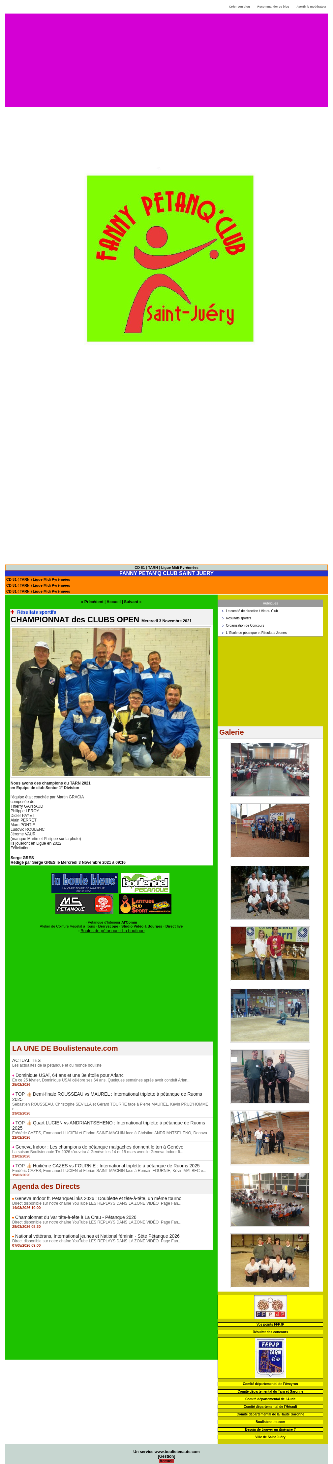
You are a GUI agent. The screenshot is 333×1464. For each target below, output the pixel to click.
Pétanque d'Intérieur (112, 922)
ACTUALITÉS (26, 1060)
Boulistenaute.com (270, 1422)
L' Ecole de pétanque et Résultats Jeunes (256, 633)
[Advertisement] (166, 60)
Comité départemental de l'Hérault (270, 1407)
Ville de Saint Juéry (270, 1437)
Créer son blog (239, 6)
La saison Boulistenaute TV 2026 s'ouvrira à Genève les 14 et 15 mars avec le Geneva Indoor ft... (97, 1152)
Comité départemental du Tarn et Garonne (270, 1391)
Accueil (113, 602)
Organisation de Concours (245, 625)
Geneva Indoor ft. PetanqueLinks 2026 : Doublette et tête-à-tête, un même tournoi (98, 1198)
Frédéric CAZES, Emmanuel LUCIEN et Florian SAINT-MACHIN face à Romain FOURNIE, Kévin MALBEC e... (109, 1170)
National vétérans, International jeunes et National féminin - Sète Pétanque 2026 (97, 1236)
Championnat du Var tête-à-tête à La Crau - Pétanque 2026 (75, 1217)
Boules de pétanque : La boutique (112, 930)
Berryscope (108, 926)
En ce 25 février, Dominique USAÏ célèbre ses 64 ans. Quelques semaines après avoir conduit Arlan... (101, 1080)
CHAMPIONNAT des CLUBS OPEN (75, 619)
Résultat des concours (270, 1332)
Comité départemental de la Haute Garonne (270, 1414)
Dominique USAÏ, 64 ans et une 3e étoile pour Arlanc (69, 1075)
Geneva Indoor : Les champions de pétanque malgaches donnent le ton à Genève (99, 1147)
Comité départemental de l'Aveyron (270, 1384)
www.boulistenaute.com (177, 1451)
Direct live (174, 926)
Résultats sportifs (238, 618)
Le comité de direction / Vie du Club (252, 611)
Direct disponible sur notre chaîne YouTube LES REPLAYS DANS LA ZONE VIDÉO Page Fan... (96, 1203)
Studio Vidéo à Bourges (141, 926)
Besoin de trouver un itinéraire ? (270, 1429)
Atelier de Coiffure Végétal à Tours (67, 926)
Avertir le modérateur (311, 6)
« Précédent (92, 602)
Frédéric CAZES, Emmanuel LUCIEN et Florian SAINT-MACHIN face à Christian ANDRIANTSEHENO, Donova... (111, 1133)
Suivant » (132, 602)
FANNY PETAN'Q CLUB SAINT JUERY (166, 573)
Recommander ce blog (273, 6)
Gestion (166, 1456)
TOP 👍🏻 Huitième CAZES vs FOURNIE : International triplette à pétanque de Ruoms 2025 (107, 1165)
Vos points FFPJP (270, 1324)
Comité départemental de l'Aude (270, 1399)
